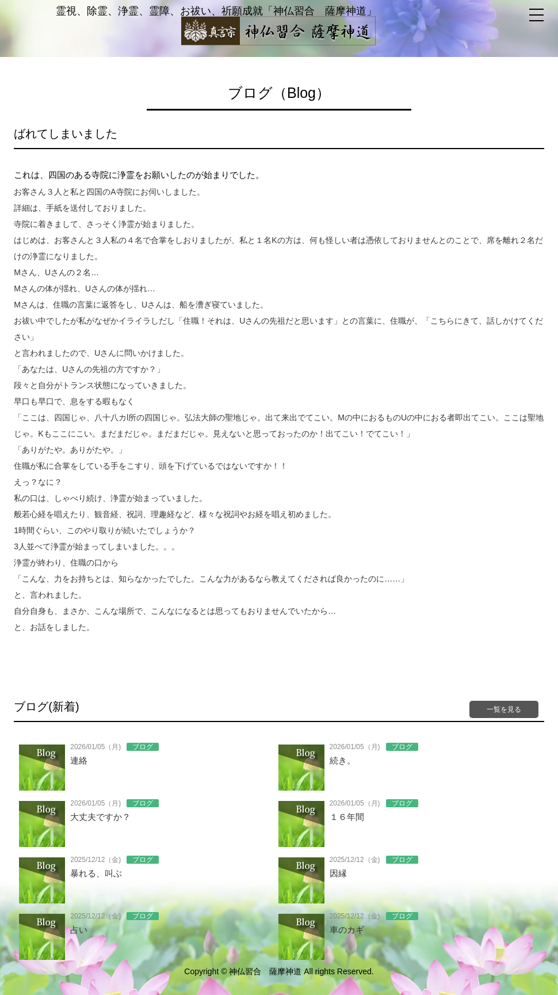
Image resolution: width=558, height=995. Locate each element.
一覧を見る (504, 709)
